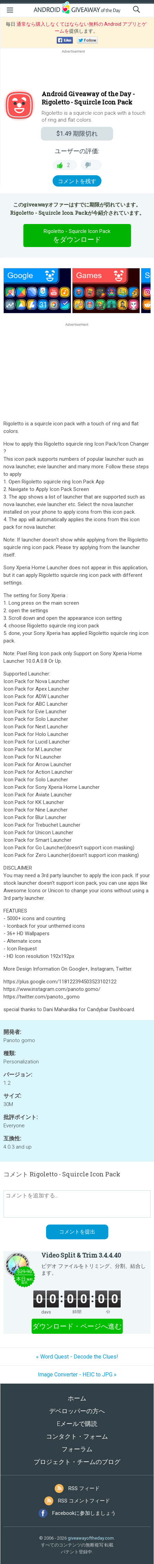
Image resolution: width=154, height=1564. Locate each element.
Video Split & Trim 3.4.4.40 (81, 1255)
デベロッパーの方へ (77, 1411)
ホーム (77, 1398)
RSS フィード (84, 1488)
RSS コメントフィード (84, 1501)
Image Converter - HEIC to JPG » (77, 1374)
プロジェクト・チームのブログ (77, 1461)
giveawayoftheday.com (91, 1538)
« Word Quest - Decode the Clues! (77, 1356)
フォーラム (77, 1449)
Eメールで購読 (77, 1423)
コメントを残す (77, 181)
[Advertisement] (77, 71)
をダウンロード (77, 235)
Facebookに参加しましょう (84, 1513)
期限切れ (77, 133)
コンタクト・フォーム (77, 1436)
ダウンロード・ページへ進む (77, 1326)
